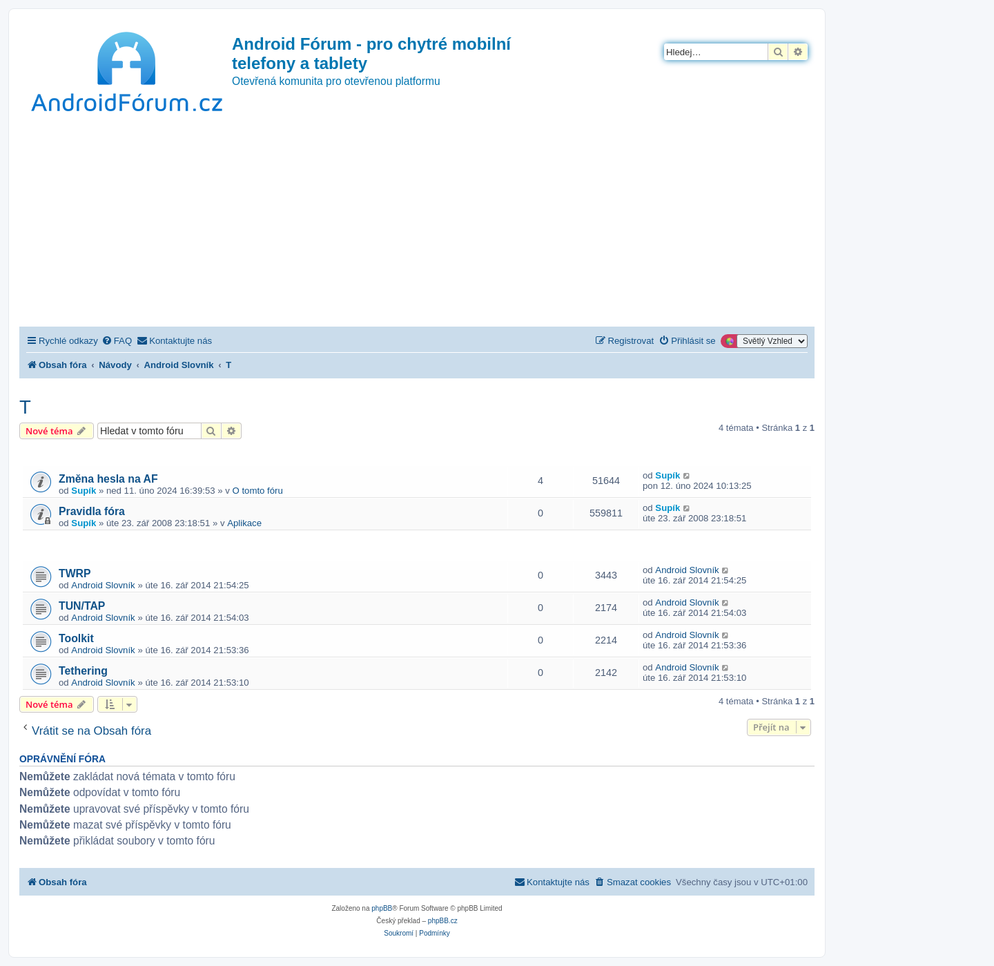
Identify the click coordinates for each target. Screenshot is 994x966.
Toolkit (76, 638)
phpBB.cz (443, 921)
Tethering (83, 671)
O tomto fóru (258, 490)
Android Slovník (103, 585)
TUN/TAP (82, 606)
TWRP (75, 573)
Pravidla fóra (92, 511)
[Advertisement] (417, 223)
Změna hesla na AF (108, 479)
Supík (83, 490)
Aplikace (244, 523)
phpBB (381, 908)
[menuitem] (116, 341)
